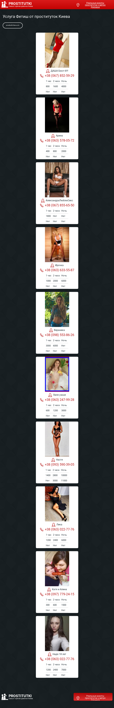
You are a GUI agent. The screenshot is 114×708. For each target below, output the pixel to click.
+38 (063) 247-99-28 (57, 400)
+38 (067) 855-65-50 (57, 205)
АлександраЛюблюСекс (57, 200)
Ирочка (57, 265)
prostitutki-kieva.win (12, 25)
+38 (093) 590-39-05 (57, 465)
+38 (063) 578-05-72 (57, 140)
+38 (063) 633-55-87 (57, 270)
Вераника (57, 330)
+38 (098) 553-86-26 (57, 335)
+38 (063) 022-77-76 (57, 529)
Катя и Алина (57, 589)
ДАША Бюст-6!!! (57, 71)
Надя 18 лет (57, 654)
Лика (57, 525)
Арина (57, 136)
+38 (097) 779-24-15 (57, 594)
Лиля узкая (57, 395)
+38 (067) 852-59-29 (57, 76)
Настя (57, 460)
